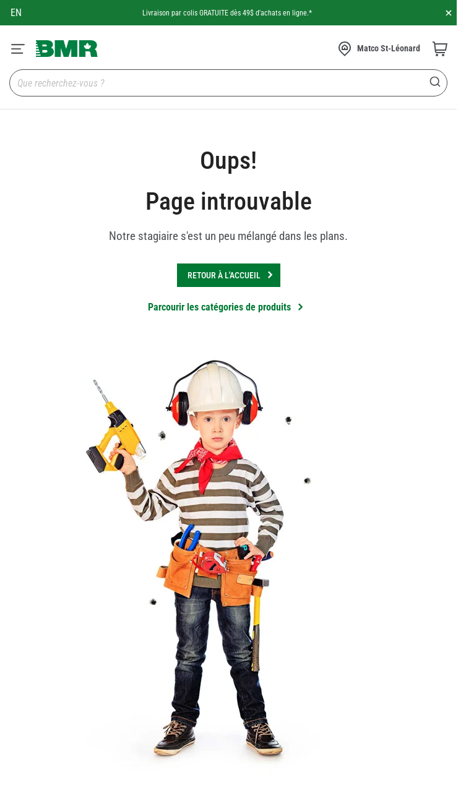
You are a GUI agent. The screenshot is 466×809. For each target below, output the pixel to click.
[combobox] (228, 82)
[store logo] (67, 48)
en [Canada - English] (16, 13)
